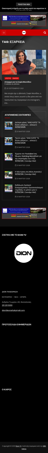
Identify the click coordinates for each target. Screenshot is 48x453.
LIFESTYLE (8, 78)
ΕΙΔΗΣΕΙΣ (15, 78)
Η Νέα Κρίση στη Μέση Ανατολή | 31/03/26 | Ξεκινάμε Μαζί (28, 173)
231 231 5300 (7, 305)
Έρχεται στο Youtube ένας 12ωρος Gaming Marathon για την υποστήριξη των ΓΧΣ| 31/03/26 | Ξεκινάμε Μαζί (28, 157)
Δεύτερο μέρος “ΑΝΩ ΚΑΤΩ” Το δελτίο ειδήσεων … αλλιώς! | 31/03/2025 (27, 125)
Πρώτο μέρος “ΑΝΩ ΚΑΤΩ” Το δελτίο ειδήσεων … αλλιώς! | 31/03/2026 (27, 140)
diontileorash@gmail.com (13, 310)
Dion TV (19, 446)
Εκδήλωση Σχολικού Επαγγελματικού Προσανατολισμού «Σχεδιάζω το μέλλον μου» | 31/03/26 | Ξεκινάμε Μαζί (29, 189)
